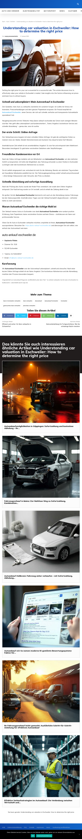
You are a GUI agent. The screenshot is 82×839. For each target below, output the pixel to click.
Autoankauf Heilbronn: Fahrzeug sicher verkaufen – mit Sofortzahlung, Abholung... (38, 577)
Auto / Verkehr (10, 21)
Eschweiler (64, 301)
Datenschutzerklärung (44, 836)
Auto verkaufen (27, 301)
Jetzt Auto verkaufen (29, 305)
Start (3, 21)
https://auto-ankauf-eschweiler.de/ (38, 225)
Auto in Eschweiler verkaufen (11, 301)
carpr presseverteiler (11, 36)
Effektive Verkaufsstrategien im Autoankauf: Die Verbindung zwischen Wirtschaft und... (38, 801)
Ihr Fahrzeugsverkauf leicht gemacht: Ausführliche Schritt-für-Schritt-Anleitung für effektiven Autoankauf (38, 726)
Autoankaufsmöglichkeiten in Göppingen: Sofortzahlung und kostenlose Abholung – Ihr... (38, 427)
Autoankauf (38, 301)
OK (33, 836)
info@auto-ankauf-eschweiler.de (21, 258)
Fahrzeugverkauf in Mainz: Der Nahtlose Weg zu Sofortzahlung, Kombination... (35, 502)
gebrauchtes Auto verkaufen (11, 305)
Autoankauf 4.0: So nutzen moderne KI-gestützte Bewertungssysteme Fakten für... (38, 652)
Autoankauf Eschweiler (51, 301)
